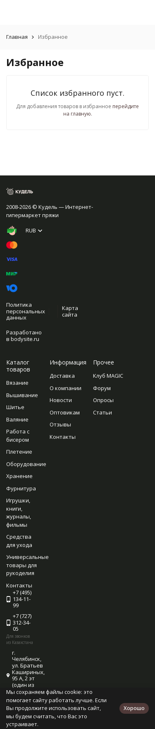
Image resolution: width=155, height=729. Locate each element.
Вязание (17, 382)
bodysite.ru (25, 339)
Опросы (103, 400)
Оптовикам (65, 412)
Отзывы (60, 424)
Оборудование (26, 464)
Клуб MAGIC (108, 375)
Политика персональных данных (25, 311)
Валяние (17, 419)
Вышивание (22, 395)
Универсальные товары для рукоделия (27, 565)
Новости (61, 400)
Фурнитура (21, 488)
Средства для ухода (19, 541)
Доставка (62, 375)
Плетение (19, 451)
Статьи (102, 412)
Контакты (63, 436)
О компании (65, 388)
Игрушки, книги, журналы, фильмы (18, 512)
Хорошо (134, 708)
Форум (102, 388)
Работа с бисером (17, 435)
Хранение (19, 476)
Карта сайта (70, 311)
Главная (17, 36)
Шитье (15, 407)
